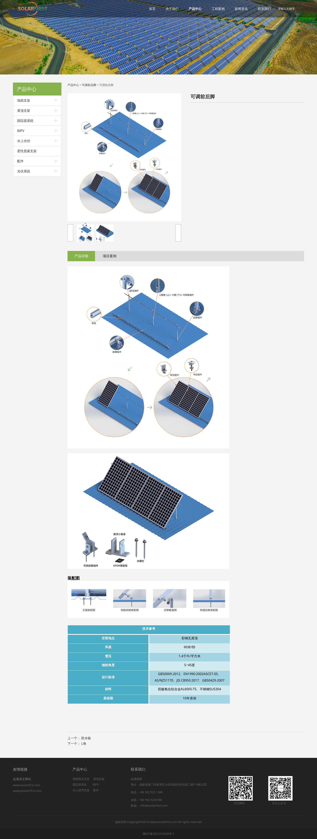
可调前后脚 (89, 85)
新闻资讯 (241, 8)
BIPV (20, 131)
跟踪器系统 (25, 120)
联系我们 (264, 8)
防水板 (86, 738)
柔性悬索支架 (27, 151)
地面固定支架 (81, 779)
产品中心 (195, 8)
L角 (83, 743)
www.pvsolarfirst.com (27, 791)
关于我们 (172, 8)
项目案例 (109, 256)
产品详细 (81, 256)
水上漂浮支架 (81, 790)
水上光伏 (23, 141)
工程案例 (218, 8)
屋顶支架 (23, 110)
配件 (20, 161)
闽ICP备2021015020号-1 (158, 834)
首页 (152, 8)
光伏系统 (23, 171)
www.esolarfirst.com (27, 785)
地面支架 (23, 100)
